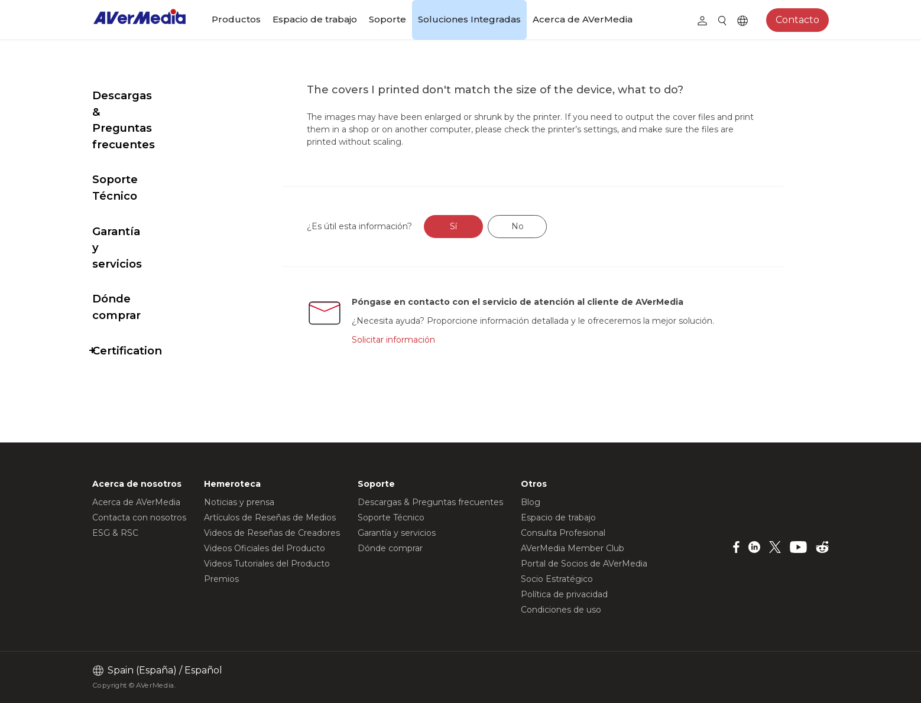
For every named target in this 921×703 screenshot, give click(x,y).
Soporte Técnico (139, 147)
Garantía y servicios (147, 182)
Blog (530, 502)
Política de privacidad (564, 594)
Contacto (797, 19)
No (545, 226)
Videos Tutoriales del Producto (267, 563)
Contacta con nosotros (139, 517)
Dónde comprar (137, 217)
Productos (236, 19)
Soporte (387, 19)
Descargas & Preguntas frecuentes (159, 104)
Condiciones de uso (561, 609)
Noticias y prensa (239, 502)
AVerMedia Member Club (572, 548)
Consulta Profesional (563, 533)
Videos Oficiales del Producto (264, 548)
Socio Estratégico (557, 579)
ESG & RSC (115, 533)
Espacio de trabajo (315, 19)
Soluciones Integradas (469, 19)
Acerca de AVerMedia (583, 19)
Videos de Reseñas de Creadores (272, 533)
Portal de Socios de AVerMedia (584, 563)
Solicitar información (421, 339)
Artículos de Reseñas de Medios (270, 517)
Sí (481, 226)
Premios (221, 579)
